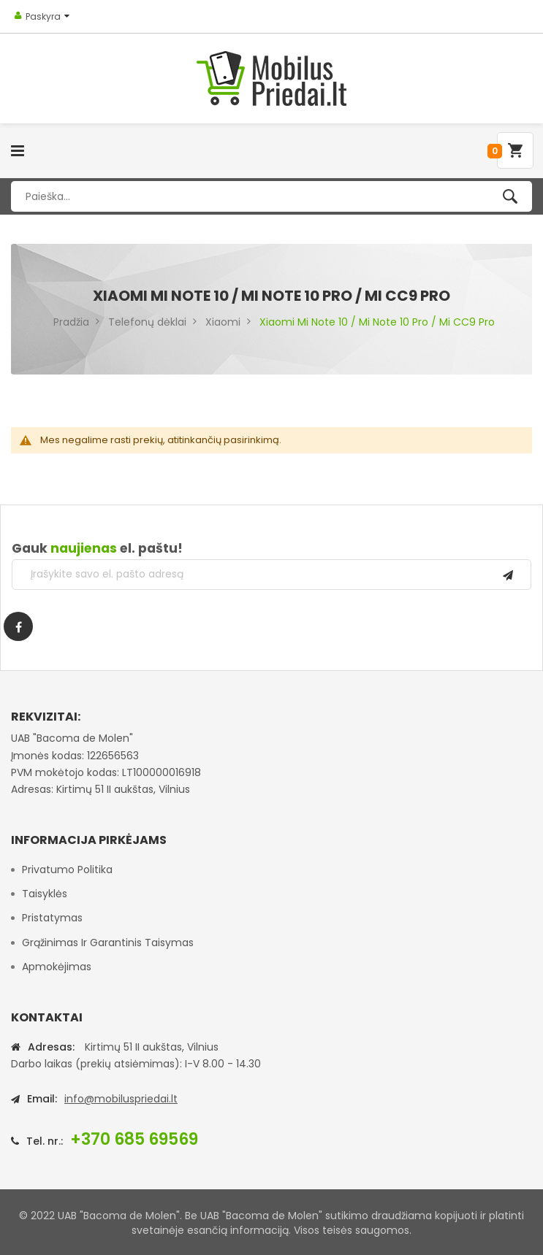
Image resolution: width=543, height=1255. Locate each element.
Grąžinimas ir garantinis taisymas (108, 942)
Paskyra (43, 16)
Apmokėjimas (56, 966)
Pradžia (71, 322)
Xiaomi (222, 322)
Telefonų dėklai (147, 322)
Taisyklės (44, 893)
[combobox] (271, 196)
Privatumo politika (67, 869)
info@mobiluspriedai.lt (121, 1098)
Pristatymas (52, 917)
